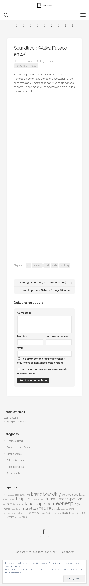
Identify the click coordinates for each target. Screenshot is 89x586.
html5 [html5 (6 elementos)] (11, 504)
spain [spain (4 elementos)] (65, 512)
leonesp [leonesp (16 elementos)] (64, 503)
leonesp (37, 265)
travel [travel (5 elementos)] (71, 512)
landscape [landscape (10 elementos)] (35, 503)
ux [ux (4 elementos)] (83, 512)
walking (64, 265)
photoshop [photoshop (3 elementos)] (20, 513)
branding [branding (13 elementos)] (52, 494)
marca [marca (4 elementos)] (6, 508)
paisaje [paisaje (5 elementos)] (56, 508)
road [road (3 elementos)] (43, 513)
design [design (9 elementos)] (21, 498)
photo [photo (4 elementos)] (71, 508)
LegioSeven (47, 61)
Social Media (13, 473)
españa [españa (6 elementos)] (61, 499)
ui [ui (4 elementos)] (81, 512)
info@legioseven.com (14, 421)
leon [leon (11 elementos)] (50, 503)
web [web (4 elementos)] (24, 516)
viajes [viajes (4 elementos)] (11, 516)
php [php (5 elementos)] (28, 512)
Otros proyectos (15, 466)
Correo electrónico (57, 336)
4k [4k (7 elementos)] (5, 494)
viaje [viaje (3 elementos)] (5, 517)
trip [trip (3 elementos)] (77, 513)
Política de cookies (14, 572)
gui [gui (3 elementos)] (4, 504)
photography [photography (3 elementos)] (9, 513)
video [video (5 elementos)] (18, 516)
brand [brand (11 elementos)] (36, 494)
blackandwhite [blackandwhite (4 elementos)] (22, 494)
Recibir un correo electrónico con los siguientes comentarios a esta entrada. (41, 360)
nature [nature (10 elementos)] (45, 508)
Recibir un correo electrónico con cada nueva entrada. (42, 371)
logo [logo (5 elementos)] (77, 504)
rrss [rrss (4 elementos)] (48, 512)
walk (54, 265)
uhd (47, 265)
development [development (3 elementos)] (39, 499)
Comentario (25, 313)
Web (20, 348)
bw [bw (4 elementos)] (63, 494)
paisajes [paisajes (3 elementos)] (64, 509)
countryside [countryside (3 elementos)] (8, 499)
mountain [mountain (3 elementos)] (15, 509)
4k (28, 265)
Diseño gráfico (14, 453)
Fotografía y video (26, 65)
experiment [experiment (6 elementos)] (75, 499)
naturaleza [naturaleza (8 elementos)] (29, 508)
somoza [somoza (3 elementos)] (58, 513)
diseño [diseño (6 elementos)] (50, 499)
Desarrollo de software (18, 447)
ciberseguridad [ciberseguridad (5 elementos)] (75, 494)
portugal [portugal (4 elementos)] (36, 512)
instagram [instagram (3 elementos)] (20, 504)
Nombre (22, 336)
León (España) (11, 417)
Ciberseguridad (15, 440)
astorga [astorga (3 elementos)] (11, 495)
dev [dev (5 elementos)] (29, 499)
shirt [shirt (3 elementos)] (52, 513)
